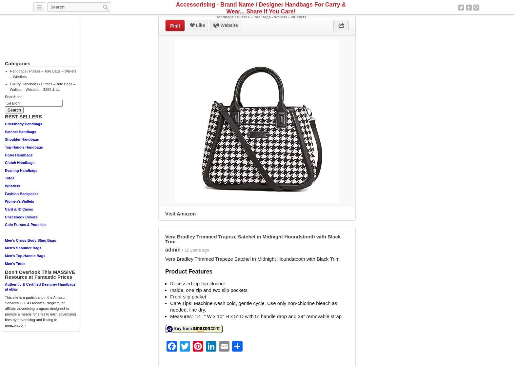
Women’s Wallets (19, 201)
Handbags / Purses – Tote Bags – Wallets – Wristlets (43, 74)
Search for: (14, 97)
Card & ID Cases (19, 209)
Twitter (461, 7)
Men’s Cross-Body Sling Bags (30, 240)
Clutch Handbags (19, 163)
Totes (9, 178)
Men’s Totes (15, 264)
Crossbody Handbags (23, 124)
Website (225, 26)
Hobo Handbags (18, 155)
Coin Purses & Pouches (25, 225)
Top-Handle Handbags (24, 147)
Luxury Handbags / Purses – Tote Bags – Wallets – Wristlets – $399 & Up (42, 87)
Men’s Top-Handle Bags (25, 256)
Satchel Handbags (20, 132)
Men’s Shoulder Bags (23, 248)
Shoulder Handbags (22, 139)
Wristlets (12, 186)
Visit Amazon (180, 213)
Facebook (468, 7)
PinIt (175, 26)
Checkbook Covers (21, 217)
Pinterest (476, 7)
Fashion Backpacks (22, 194)
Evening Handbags (21, 171)
